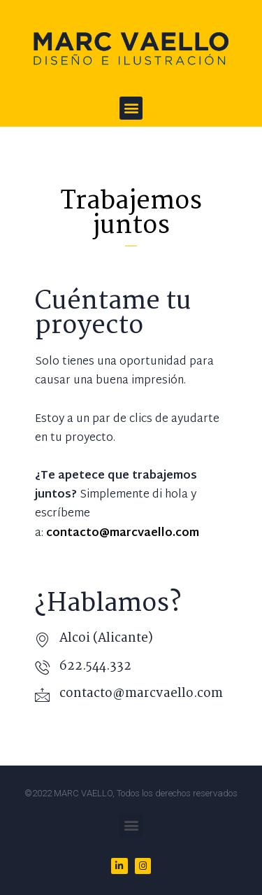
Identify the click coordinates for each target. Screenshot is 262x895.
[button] (131, 108)
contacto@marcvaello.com (141, 694)
